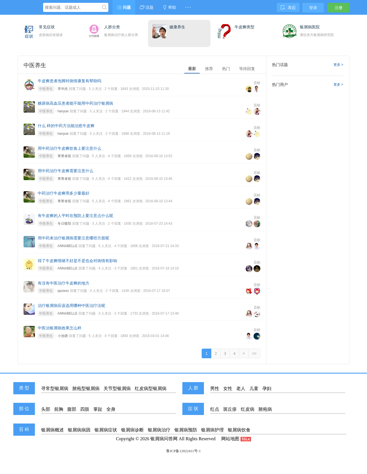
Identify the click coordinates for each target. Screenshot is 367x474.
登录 (313, 7)
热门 (226, 68)
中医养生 (46, 89)
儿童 (253, 388)
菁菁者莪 (64, 156)
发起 (288, 7)
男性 (214, 388)
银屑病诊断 (132, 429)
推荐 (209, 68)
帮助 (169, 7)
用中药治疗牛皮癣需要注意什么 (65, 170)
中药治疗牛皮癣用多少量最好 (63, 193)
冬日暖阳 (64, 224)
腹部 (71, 409)
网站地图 (230, 438)
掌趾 (97, 409)
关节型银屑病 (117, 388)
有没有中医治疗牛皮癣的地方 (63, 283)
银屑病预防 (185, 429)
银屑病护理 (212, 429)
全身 (110, 409)
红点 (214, 409)
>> (254, 353)
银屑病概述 (52, 429)
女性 (227, 388)
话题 (146, 7)
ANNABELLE (68, 246)
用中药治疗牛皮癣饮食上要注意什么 (69, 148)
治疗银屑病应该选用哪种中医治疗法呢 (71, 305)
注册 (339, 7)
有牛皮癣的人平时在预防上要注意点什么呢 (75, 215)
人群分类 (112, 27)
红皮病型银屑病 (150, 388)
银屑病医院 (310, 27)
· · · (188, 7)
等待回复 (247, 68)
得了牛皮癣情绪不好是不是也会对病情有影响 (77, 260)
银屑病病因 (79, 429)
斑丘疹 (230, 409)
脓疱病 (265, 409)
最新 (192, 68)
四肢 (84, 409)
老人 (240, 388)
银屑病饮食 (239, 429)
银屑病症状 (105, 429)
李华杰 (63, 89)
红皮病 (247, 409)
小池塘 (63, 336)
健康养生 (177, 27)
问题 (124, 7)
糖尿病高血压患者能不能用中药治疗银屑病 (75, 103)
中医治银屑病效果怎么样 (59, 328)
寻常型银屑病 (54, 388)
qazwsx (63, 291)
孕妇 (266, 388)
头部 (45, 409)
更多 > (338, 65)
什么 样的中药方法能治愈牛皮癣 (66, 125)
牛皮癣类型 (244, 27)
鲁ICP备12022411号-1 (183, 451)
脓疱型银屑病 (86, 388)
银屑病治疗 (159, 429)
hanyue (63, 111)
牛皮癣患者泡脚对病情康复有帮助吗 (69, 81)
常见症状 (47, 27)
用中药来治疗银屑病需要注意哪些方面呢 (73, 238)
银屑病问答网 (164, 438)
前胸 (58, 409)
